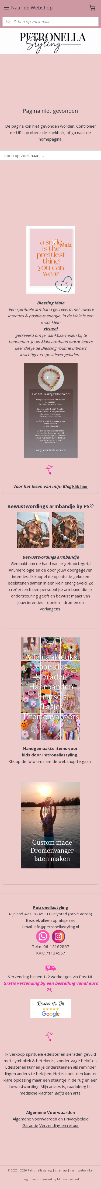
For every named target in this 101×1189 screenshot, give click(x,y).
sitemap (61, 1170)
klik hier (80, 486)
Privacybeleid (76, 1119)
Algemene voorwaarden (35, 1119)
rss (72, 1170)
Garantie (30, 1125)
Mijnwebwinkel (68, 1179)
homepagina (50, 139)
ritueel (51, 328)
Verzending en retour (59, 1125)
